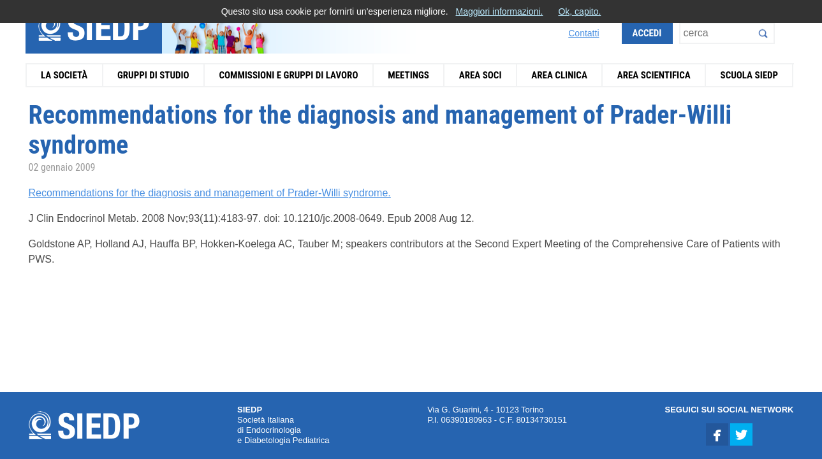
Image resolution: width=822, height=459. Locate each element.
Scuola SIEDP (750, 75)
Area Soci (480, 75)
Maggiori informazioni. (499, 11)
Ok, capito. (579, 11)
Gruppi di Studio (153, 75)
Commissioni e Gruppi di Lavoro (288, 75)
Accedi (647, 33)
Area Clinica (559, 75)
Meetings (408, 75)
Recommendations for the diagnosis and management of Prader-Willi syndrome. (210, 192)
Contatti (583, 33)
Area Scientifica (654, 75)
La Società (64, 75)
